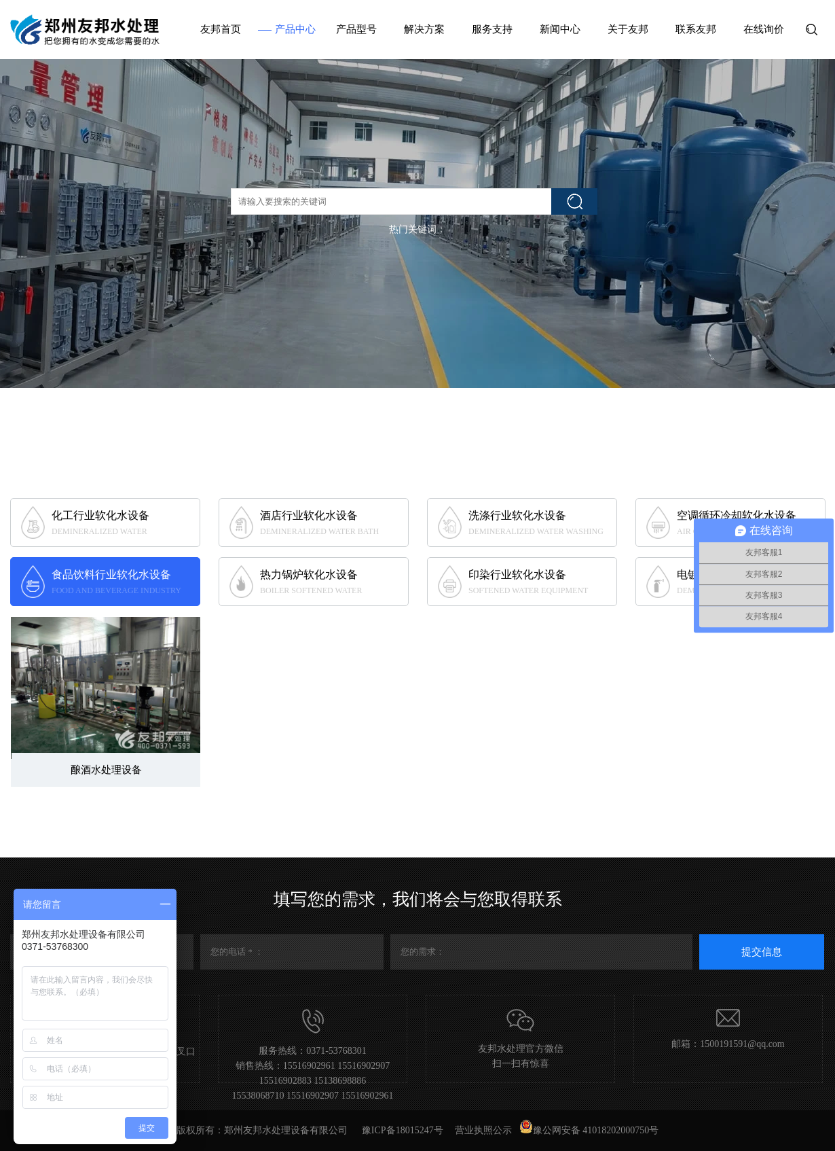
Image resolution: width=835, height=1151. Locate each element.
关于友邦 (628, 29)
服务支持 (492, 29)
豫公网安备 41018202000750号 (589, 1130)
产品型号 (356, 29)
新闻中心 (560, 29)
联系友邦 (695, 29)
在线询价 (763, 29)
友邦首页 (220, 29)
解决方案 (424, 29)
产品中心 (295, 29)
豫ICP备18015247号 (402, 1130)
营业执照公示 (483, 1130)
